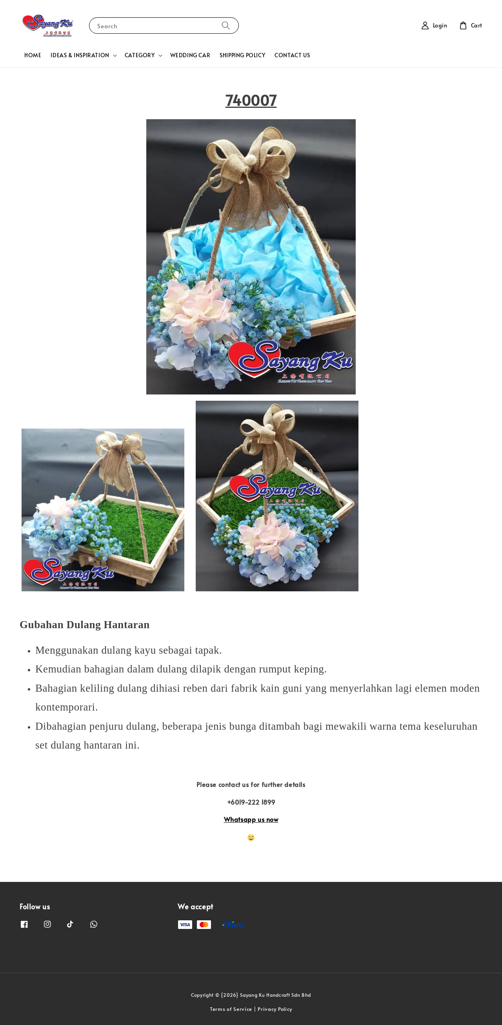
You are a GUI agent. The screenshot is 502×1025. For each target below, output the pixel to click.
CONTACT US (292, 55)
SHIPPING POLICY (242, 55)
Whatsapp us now (251, 819)
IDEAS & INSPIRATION (80, 55)
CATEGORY (140, 55)
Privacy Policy (275, 1008)
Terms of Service (231, 1008)
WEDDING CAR (190, 55)
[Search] (225, 25)
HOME (32, 55)
